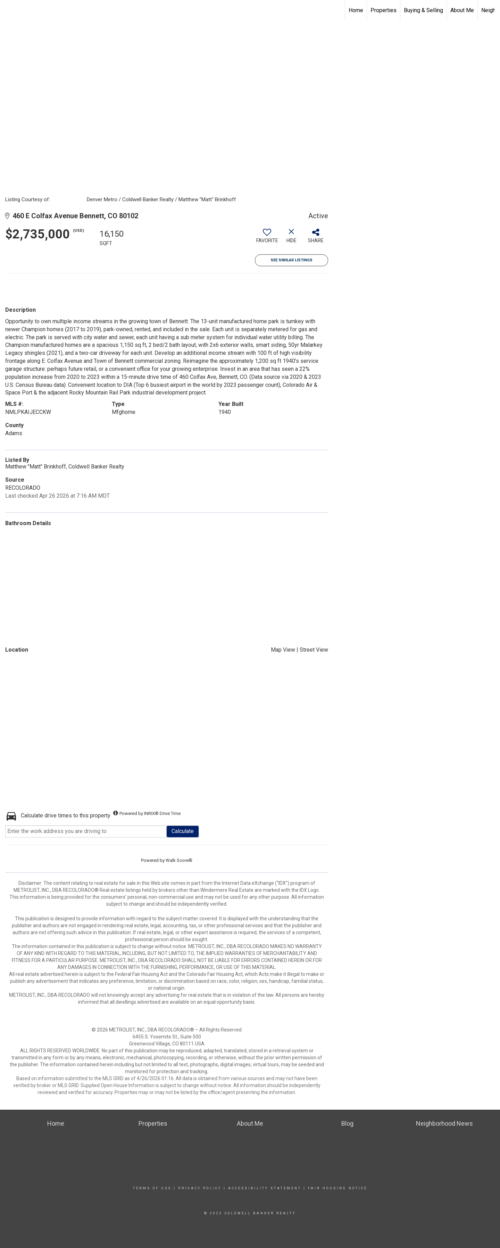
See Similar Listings (291, 260)
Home (356, 10)
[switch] (267, 238)
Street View (314, 649)
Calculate (183, 831)
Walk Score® (179, 860)
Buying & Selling (423, 10)
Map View (283, 649)
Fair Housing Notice (337, 1188)
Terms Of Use (152, 1188)
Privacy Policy (200, 1188)
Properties (383, 10)
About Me (462, 10)
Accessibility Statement (264, 1188)
